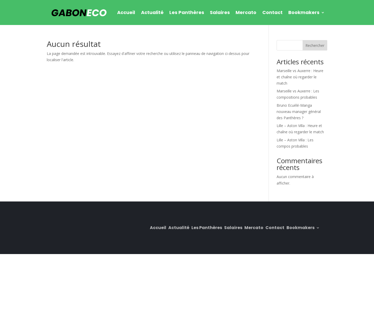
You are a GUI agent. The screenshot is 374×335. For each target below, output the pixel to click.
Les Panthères (186, 12)
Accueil (126, 12)
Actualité (152, 12)
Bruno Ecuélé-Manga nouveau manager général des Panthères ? (299, 111)
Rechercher (314, 45)
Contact (272, 12)
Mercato (246, 12)
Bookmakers (303, 12)
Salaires (220, 12)
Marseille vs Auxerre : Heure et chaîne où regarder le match (300, 77)
